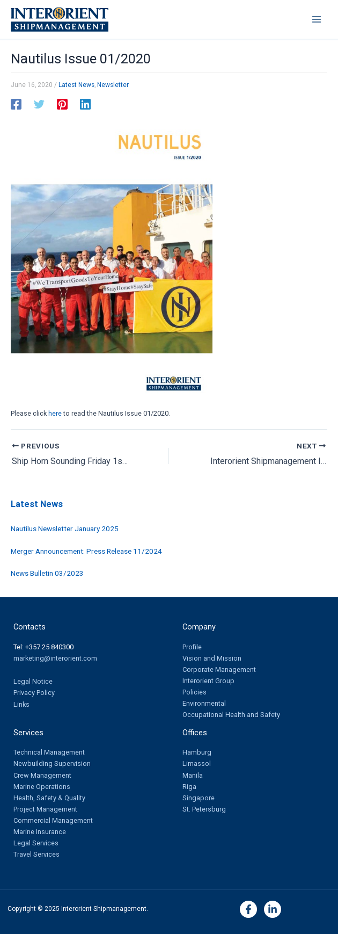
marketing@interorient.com (55, 658)
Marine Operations (41, 787)
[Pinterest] (62, 104)
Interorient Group (208, 681)
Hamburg (196, 752)
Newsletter (113, 85)
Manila (192, 775)
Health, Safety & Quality (49, 798)
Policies (194, 692)
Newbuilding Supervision (52, 763)
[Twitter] (39, 104)
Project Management (45, 809)
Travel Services (36, 854)
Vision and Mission (211, 658)
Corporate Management (219, 669)
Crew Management (42, 775)
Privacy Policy (34, 693)
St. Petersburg (204, 809)
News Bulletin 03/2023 (47, 573)
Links (21, 704)
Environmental (204, 703)
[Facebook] (16, 104)
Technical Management (49, 752)
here (55, 413)
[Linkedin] (85, 104)
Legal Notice (33, 681)
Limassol (196, 763)
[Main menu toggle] (316, 19)
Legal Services (35, 843)
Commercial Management (53, 820)
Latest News (76, 85)
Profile (192, 647)
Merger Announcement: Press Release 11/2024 (86, 551)
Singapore (198, 798)
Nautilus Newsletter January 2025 (65, 528)
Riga (189, 787)
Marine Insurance (39, 832)
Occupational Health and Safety (231, 715)
